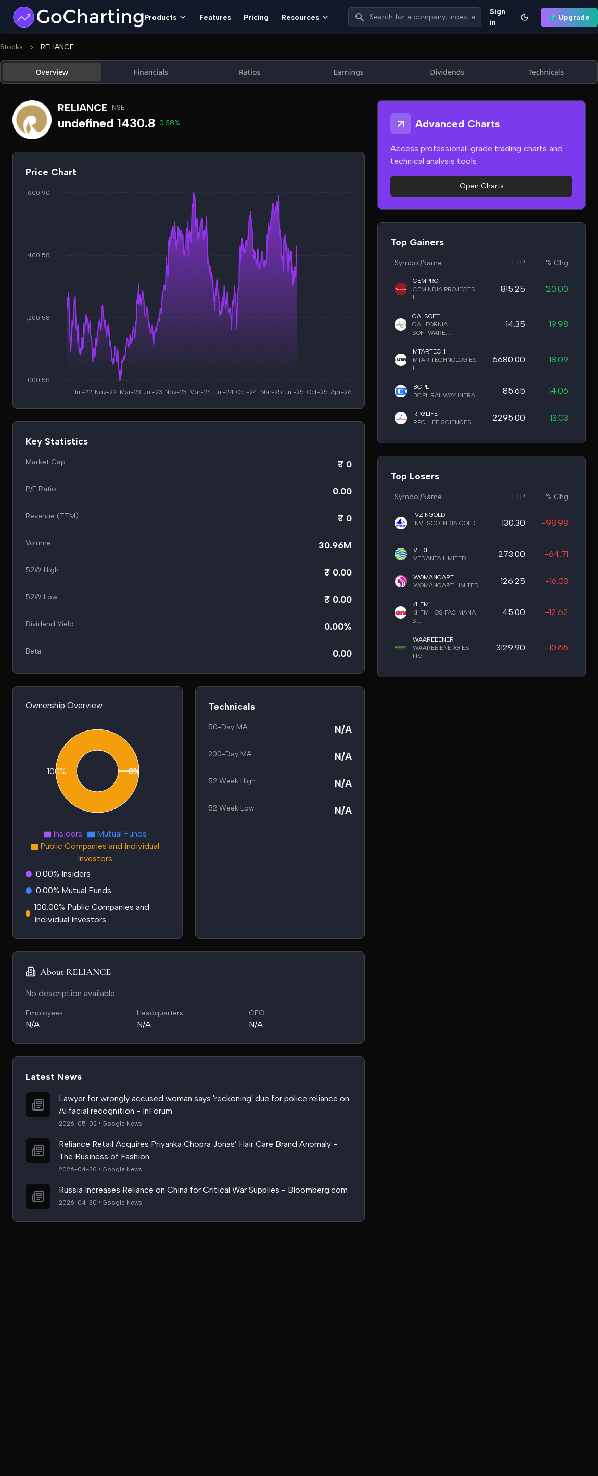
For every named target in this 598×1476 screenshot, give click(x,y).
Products (165, 17)
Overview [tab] (52, 72)
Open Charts (482, 185)
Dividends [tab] (447, 72)
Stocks (11, 47)
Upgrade (569, 17)
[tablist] (299, 72)
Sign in (497, 17)
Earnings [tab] (348, 72)
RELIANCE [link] (57, 47)
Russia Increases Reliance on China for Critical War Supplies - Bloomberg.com (203, 1190)
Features (215, 17)
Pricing (256, 17)
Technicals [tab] (546, 72)
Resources (305, 17)
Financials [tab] (151, 72)
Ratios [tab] (249, 72)
